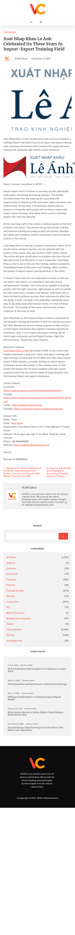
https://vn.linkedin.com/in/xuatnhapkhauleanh (38, 408)
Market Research (15, 613)
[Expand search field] (41, 22)
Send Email (17, 423)
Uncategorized (14, 640)
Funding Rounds (15, 590)
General (10, 596)
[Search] (63, 536)
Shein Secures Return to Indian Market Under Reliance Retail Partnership (35, 713)
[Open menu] (31, 22)
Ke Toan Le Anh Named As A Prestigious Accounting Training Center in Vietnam (58, 472)
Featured (11, 579)
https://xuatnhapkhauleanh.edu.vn (31, 445)
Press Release (10, 32)
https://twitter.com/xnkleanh (27, 405)
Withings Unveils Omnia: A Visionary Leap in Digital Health (34, 698)
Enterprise (11, 574)
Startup (10, 635)
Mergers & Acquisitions (18, 618)
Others (9, 624)
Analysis (10, 562)
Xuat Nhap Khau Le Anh (16, 350)
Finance (10, 585)
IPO (8, 607)
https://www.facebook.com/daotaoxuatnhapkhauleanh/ (32, 390)
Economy (11, 568)
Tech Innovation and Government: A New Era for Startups (37, 684)
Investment (12, 601)
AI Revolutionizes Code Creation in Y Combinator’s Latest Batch (37, 670)
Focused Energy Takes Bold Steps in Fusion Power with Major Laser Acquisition (35, 729)
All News (11, 557)
